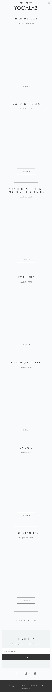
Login (21, 3)
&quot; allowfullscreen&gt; (26, 49)
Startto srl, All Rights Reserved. (32, 686)
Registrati (29, 3)
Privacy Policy (25, 689)
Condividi (26, 86)
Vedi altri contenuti (26, 621)
